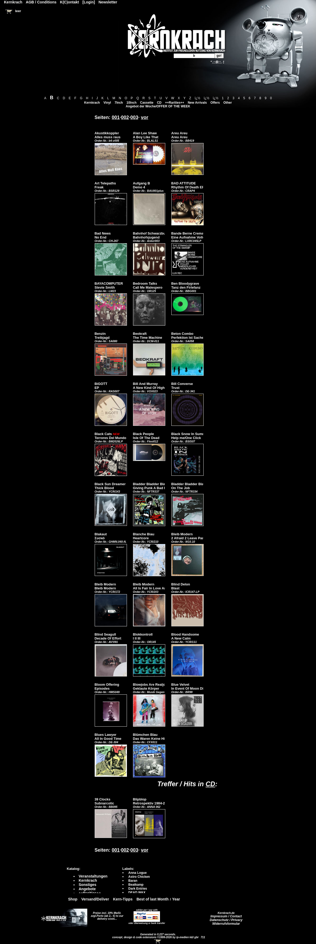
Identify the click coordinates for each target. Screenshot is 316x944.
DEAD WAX (136, 892)
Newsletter (108, 2)
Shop (72, 899)
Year (176, 899)
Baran (132, 881)
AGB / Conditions (41, 2)
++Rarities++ (174, 102)
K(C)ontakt (69, 2)
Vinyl (107, 102)
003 (134, 117)
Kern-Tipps (123, 899)
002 (125, 117)
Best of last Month (152, 899)
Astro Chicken (139, 877)
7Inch (119, 102)
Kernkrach (92, 102)
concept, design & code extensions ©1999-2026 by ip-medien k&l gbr (155, 937)
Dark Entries (137, 888)
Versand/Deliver (95, 899)
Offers (215, 102)
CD (159, 102)
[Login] (89, 2)
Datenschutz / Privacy (226, 920)
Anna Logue (137, 873)
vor (144, 117)
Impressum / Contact (226, 916)
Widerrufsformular (226, 924)
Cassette (146, 102)
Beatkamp (135, 884)
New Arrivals (197, 102)
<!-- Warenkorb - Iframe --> (158, 941)
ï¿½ (197, 98)
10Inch (131, 102)
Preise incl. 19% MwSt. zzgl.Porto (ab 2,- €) (106, 914)
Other (227, 102)
